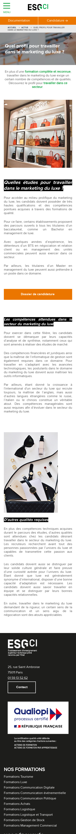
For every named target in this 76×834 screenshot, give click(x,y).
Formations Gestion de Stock (24, 820)
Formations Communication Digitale (29, 788)
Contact (21, 687)
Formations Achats (17, 804)
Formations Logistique (19, 809)
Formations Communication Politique (30, 798)
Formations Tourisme (18, 777)
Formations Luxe (15, 782)
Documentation (19, 21)
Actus (24, 27)
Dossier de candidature (38, 294)
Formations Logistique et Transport (28, 815)
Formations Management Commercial (30, 826)
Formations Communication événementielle (35, 793)
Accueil (12, 27)
